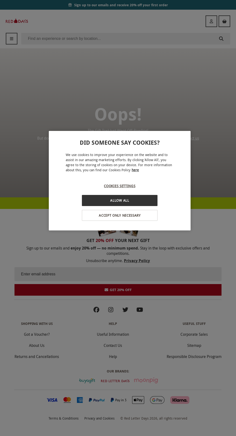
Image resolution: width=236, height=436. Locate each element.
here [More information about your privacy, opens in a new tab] (135, 170)
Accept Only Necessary (120, 215)
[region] (119, 181)
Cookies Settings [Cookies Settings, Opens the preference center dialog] (119, 186)
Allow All (119, 200)
